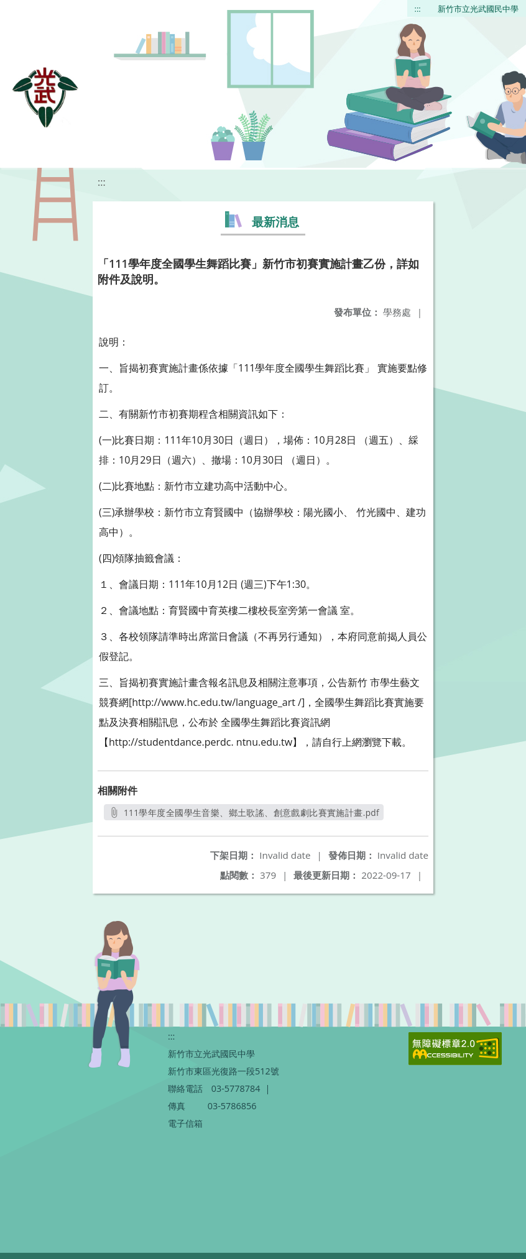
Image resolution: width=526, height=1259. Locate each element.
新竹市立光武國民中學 (478, 8)
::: (418, 8)
